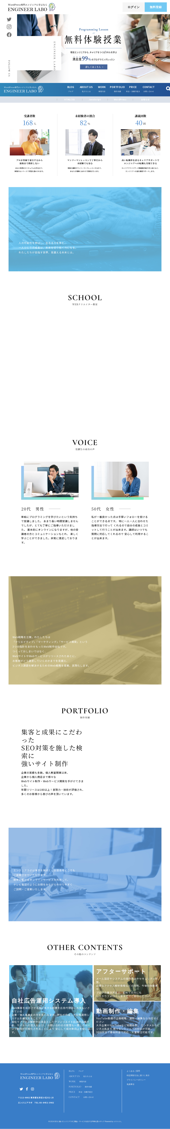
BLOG (76, 1071)
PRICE (81, 1093)
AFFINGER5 (117, 1122)
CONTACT (82, 1098)
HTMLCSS (69, 99)
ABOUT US (81, 1076)
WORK (78, 1082)
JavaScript (95, 99)
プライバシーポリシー (136, 1080)
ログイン (134, 7)
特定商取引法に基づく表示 (138, 1075)
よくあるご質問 (133, 1071)
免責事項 (130, 1084)
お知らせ (145, 99)
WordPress (120, 99)
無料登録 (156, 7)
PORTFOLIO (81, 1087)
